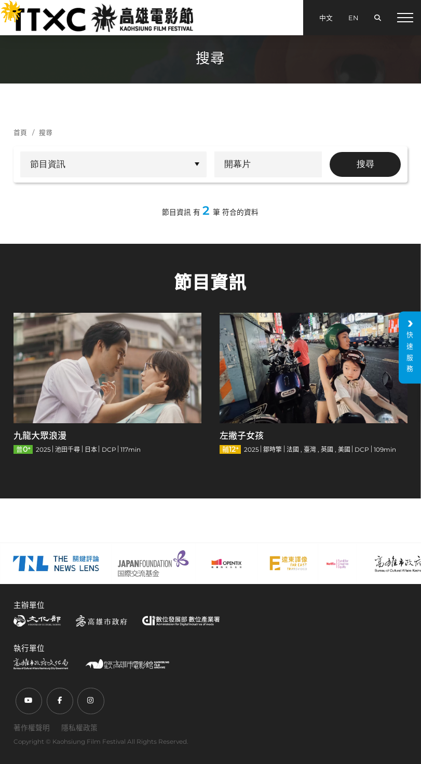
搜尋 (45, 132)
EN (353, 18)
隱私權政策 (79, 728)
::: (5, 6)
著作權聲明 (31, 728)
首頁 (20, 132)
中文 (326, 18)
